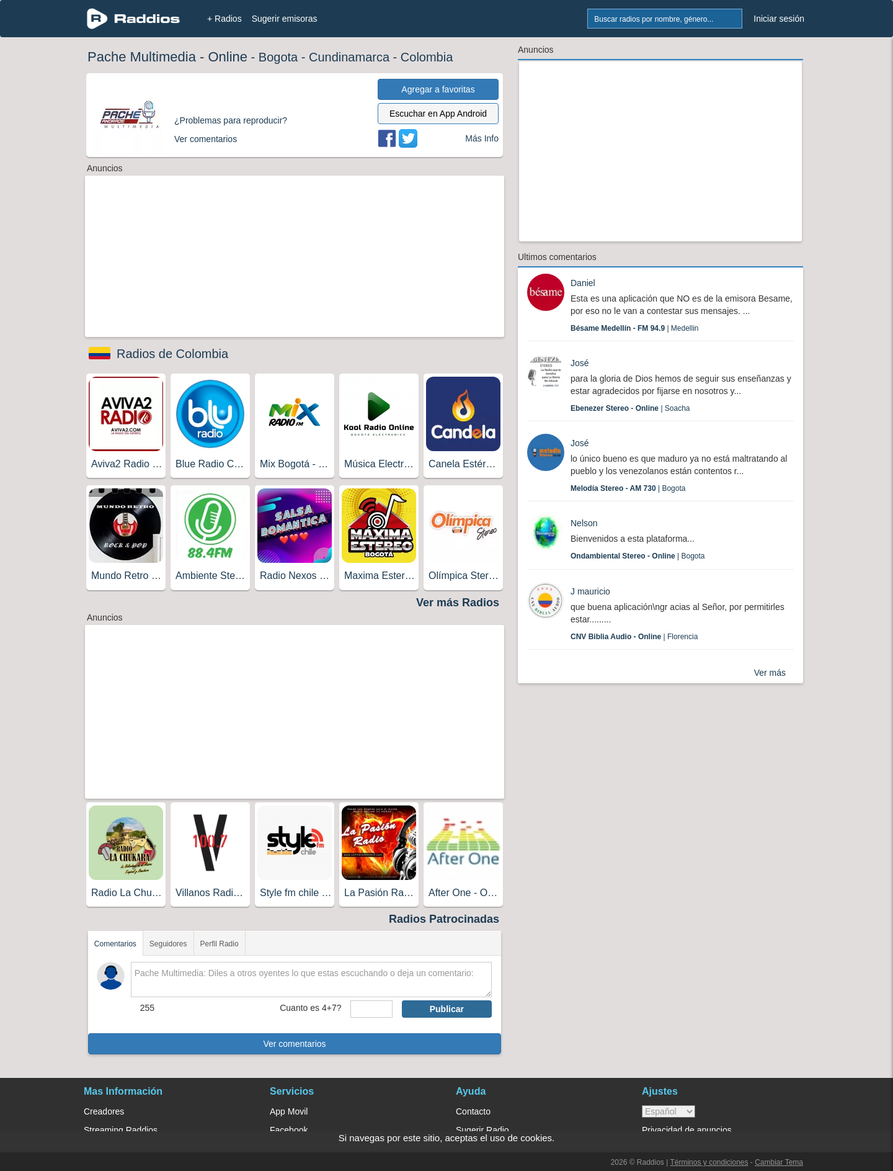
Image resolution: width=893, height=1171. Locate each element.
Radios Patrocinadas (444, 919)
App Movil (289, 1111)
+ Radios (224, 19)
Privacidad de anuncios (687, 1130)
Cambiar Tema (779, 1162)
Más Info (482, 138)
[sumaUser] (371, 1009)
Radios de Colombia (172, 354)
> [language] (668, 1111)
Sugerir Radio (482, 1130)
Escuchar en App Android (438, 114)
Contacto (473, 1111)
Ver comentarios (294, 1044)
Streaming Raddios (121, 1130)
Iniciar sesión (778, 19)
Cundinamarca (349, 57)
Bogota (278, 57)
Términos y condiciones (709, 1162)
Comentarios (115, 944)
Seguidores (168, 944)
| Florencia (634, 636)
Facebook (289, 1130)
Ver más (770, 673)
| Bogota (628, 488)
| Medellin (635, 328)
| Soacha (630, 408)
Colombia (427, 57)
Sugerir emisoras (285, 19)
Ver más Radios (457, 602)
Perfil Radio (219, 944)
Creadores (104, 1111)
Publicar (447, 1009)
